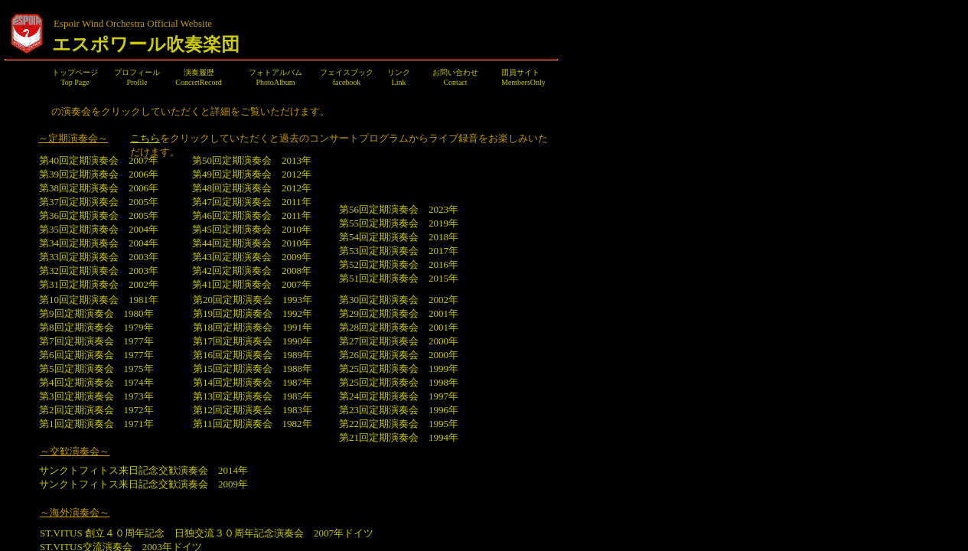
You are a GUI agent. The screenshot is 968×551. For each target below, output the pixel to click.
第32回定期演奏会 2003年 (98, 270)
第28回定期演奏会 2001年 (398, 327)
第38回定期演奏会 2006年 (105, 188)
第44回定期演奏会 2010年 (251, 243)
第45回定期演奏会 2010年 (251, 229)
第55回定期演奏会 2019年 (398, 223)
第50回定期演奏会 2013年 (251, 160)
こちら (145, 138)
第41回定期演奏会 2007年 (251, 284)
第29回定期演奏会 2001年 (398, 313)
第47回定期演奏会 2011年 (251, 201)
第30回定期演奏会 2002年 (398, 299)
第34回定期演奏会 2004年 (98, 243)
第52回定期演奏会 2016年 (398, 264)
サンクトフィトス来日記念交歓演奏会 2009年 (143, 484)
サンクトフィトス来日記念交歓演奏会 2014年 (149, 470)
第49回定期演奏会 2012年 (258, 174)
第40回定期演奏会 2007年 (98, 160)
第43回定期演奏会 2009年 (251, 256)
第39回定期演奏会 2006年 (98, 174)
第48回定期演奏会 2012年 (251, 188)
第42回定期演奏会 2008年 (251, 270)
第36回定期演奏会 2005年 (98, 215)
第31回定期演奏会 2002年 (98, 284)
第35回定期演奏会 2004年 (98, 229)
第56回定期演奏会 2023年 (398, 209)
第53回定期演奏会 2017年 (398, 250)
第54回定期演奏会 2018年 (398, 237)
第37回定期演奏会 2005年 (98, 201)
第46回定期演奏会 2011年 (251, 215)
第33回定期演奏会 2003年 (98, 256)
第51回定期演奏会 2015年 (398, 278)
